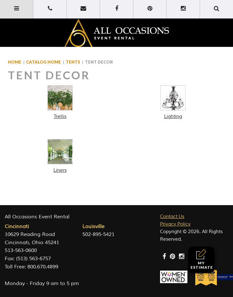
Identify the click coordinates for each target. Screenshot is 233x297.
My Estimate (202, 259)
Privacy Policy (175, 224)
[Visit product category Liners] (60, 156)
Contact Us (172, 217)
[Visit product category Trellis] (60, 102)
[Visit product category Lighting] (173, 102)
